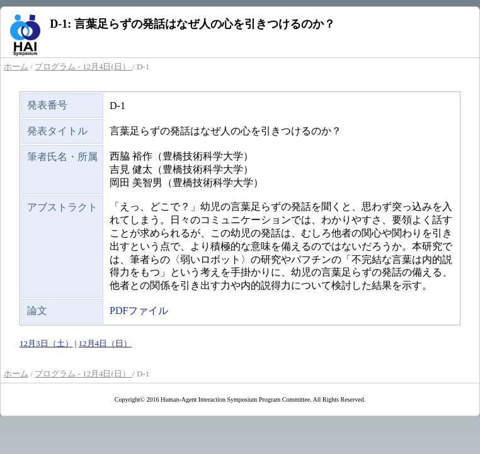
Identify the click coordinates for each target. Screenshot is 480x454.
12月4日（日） (105, 343)
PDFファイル (139, 310)
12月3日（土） (46, 343)
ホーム (16, 66)
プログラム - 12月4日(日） (83, 66)
